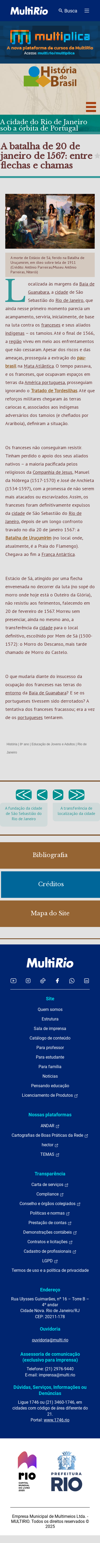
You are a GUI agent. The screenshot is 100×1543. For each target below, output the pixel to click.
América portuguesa (45, 382)
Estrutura (50, 1019)
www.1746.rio (56, 1419)
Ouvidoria (50, 1329)
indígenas (15, 333)
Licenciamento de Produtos (50, 1095)
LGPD (50, 1261)
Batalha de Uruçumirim (28, 538)
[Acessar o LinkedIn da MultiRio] (86, 980)
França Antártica (58, 554)
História (12, 744)
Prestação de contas (50, 1222)
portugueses (30, 717)
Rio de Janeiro (69, 300)
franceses (50, 325)
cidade (61, 292)
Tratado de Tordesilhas (54, 390)
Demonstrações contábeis (50, 1232)
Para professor (50, 1047)
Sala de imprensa (50, 1028)
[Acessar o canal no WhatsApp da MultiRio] (72, 980)
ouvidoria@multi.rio (50, 1340)
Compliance (50, 1194)
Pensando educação (50, 1085)
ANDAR (50, 1126)
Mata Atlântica (39, 366)
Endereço (50, 1289)
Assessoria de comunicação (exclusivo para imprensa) (50, 1357)
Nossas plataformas (50, 1114)
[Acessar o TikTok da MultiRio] (43, 980)
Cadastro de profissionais (50, 1251)
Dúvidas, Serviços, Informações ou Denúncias (50, 1390)
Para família (50, 1066)
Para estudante (50, 1057)
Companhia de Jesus (52, 472)
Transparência (50, 1173)
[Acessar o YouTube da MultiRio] (13, 980)
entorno (13, 693)
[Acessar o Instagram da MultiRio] (28, 980)
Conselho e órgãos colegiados (50, 1203)
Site (50, 998)
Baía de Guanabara (47, 693)
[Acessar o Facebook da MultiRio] (57, 980)
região (15, 341)
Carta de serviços (50, 1184)
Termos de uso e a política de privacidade (50, 1270)
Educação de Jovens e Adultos (53, 744)
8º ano (24, 744)
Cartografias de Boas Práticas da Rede (50, 1135)
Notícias (50, 1076)
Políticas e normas (50, 1213)
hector (50, 1145)
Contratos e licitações (50, 1242)
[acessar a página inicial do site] (29, 10)
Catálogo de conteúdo (50, 1038)
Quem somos (50, 1009)
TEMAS (50, 1154)
